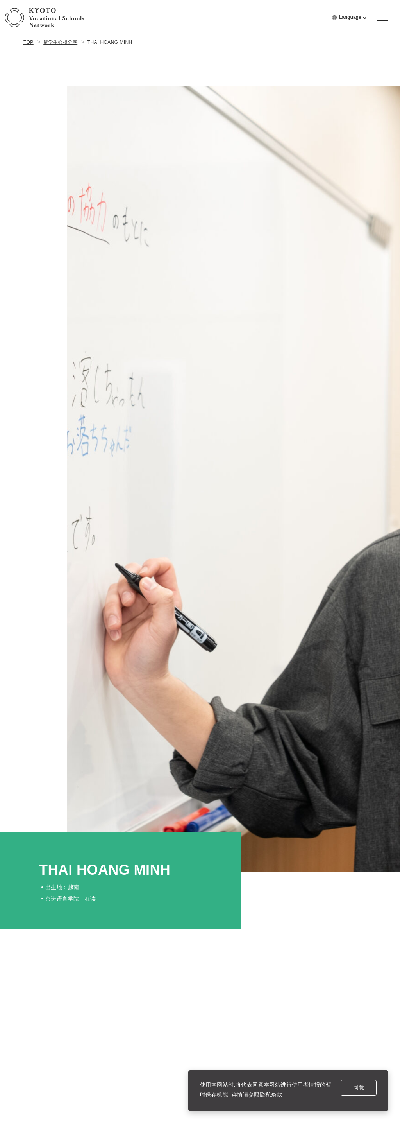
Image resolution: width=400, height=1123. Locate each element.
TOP (28, 42)
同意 (358, 1087)
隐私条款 (271, 1094)
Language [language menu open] (353, 20)
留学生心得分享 (60, 42)
